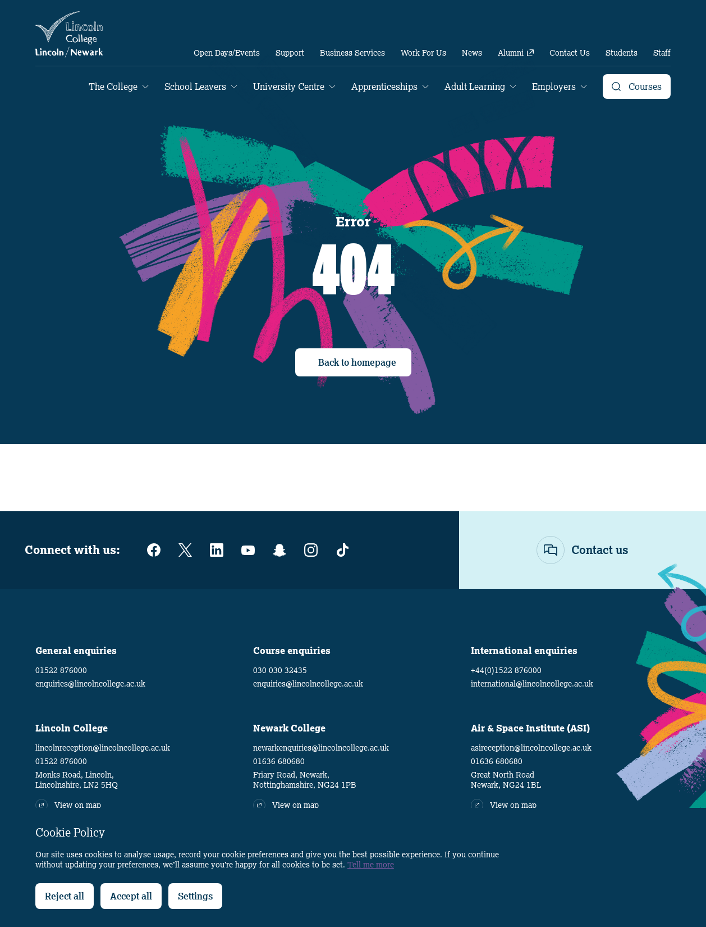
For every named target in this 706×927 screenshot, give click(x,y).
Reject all (64, 896)
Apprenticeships (384, 86)
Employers (554, 86)
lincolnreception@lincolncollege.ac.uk (102, 748)
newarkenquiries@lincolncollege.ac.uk (321, 748)
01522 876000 (61, 670)
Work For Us (423, 53)
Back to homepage (357, 362)
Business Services (352, 53)
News (472, 53)
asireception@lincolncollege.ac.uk (531, 748)
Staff (662, 53)
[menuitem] (227, 53)
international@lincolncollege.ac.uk (532, 684)
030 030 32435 (280, 670)
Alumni (516, 53)
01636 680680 (279, 761)
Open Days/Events (227, 53)
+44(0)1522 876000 (506, 670)
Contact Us (569, 53)
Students (622, 53)
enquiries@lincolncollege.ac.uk (90, 684)
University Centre (288, 86)
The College (113, 86)
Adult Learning (474, 86)
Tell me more (370, 864)
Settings (195, 896)
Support (290, 53)
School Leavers (195, 86)
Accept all (131, 896)
